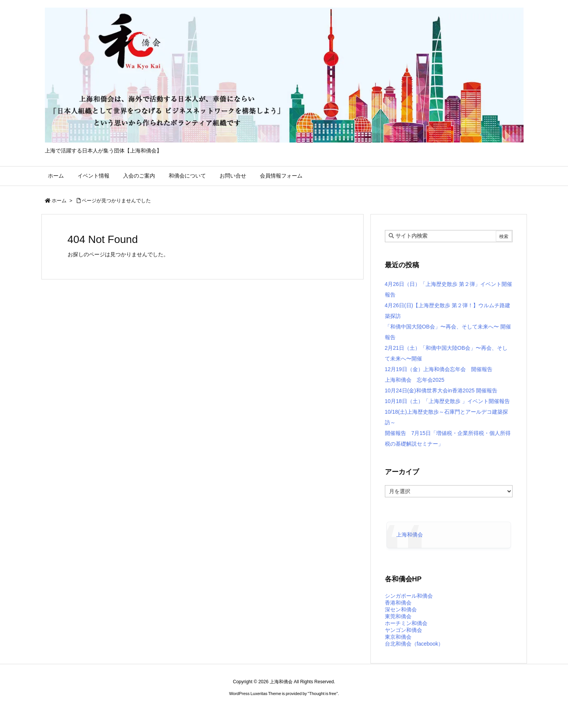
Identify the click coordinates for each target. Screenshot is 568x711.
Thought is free (322, 693)
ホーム (59, 200)
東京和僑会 (398, 637)
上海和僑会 (409, 535)
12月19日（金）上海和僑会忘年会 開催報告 (438, 369)
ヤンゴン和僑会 (403, 630)
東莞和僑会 (398, 616)
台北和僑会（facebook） (414, 644)
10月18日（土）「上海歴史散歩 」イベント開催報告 (447, 401)
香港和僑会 (398, 603)
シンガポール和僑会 (409, 596)
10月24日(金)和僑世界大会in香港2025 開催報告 (441, 390)
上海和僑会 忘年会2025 (415, 380)
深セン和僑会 (401, 609)
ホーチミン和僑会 (406, 623)
